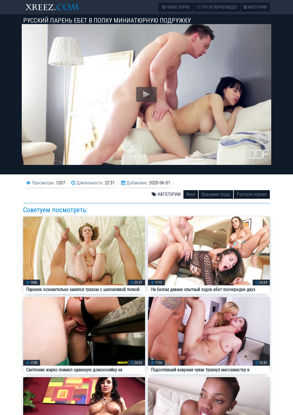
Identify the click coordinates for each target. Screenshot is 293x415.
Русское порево (252, 194)
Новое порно (175, 7)
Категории (255, 7)
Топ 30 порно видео (216, 7)
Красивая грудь (215, 194)
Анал (190, 194)
